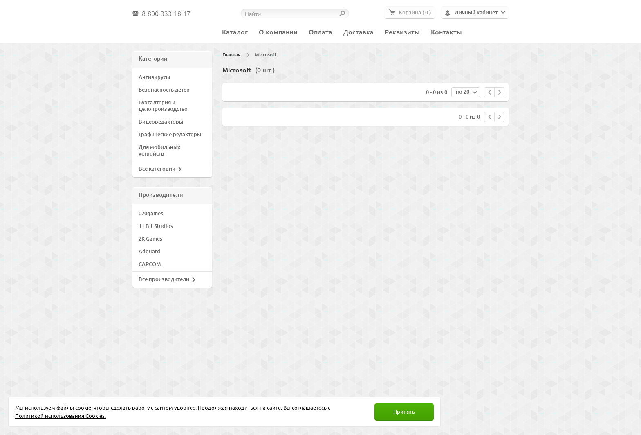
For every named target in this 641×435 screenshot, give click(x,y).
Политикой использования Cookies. (60, 415)
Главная (231, 54)
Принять (404, 411)
